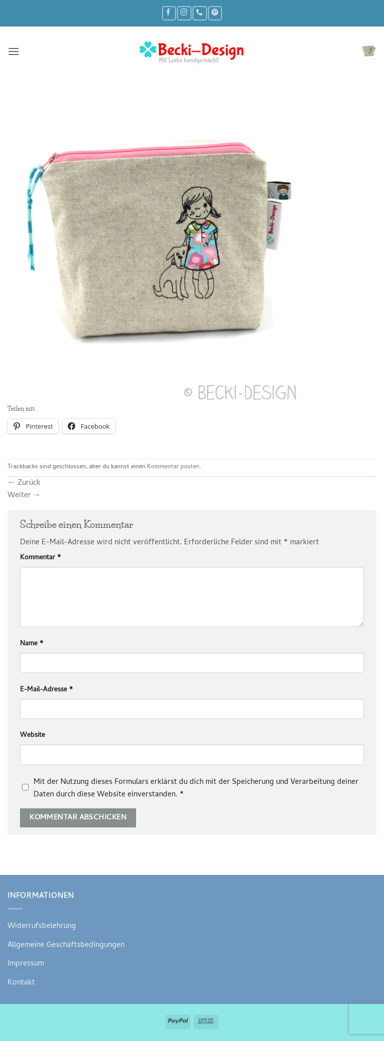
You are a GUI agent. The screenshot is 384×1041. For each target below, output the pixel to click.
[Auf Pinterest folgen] (215, 13)
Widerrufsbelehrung (42, 926)
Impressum (26, 963)
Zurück (24, 483)
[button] (14, 52)
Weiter (24, 495)
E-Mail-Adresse (46, 690)
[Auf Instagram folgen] (184, 13)
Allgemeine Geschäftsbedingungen (66, 945)
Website (32, 735)
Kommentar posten (173, 467)
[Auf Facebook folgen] (169, 13)
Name (32, 644)
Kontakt (21, 982)
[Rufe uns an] (199, 13)
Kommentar (40, 558)
